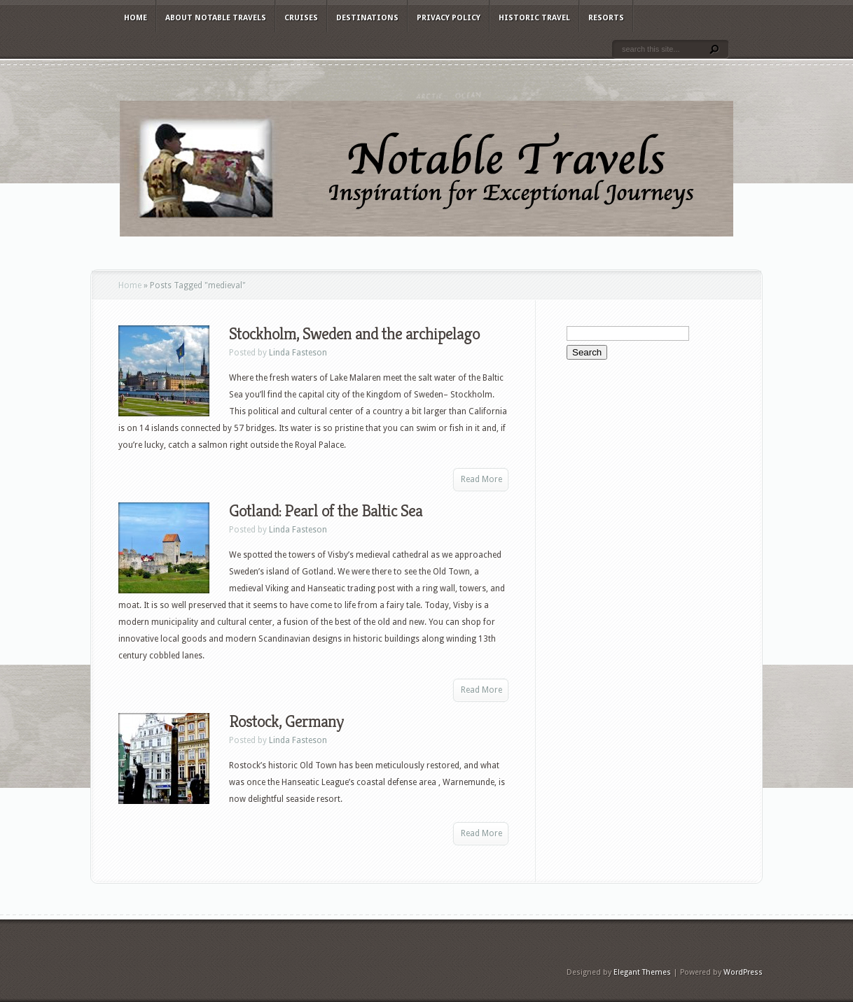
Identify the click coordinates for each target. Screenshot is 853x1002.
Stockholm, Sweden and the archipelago (354, 333)
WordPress (743, 972)
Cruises (301, 17)
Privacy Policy (448, 17)
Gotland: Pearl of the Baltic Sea (325, 510)
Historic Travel (534, 17)
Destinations (367, 17)
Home (135, 17)
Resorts (606, 17)
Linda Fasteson (298, 353)
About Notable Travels (215, 17)
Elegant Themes (642, 972)
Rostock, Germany (286, 721)
